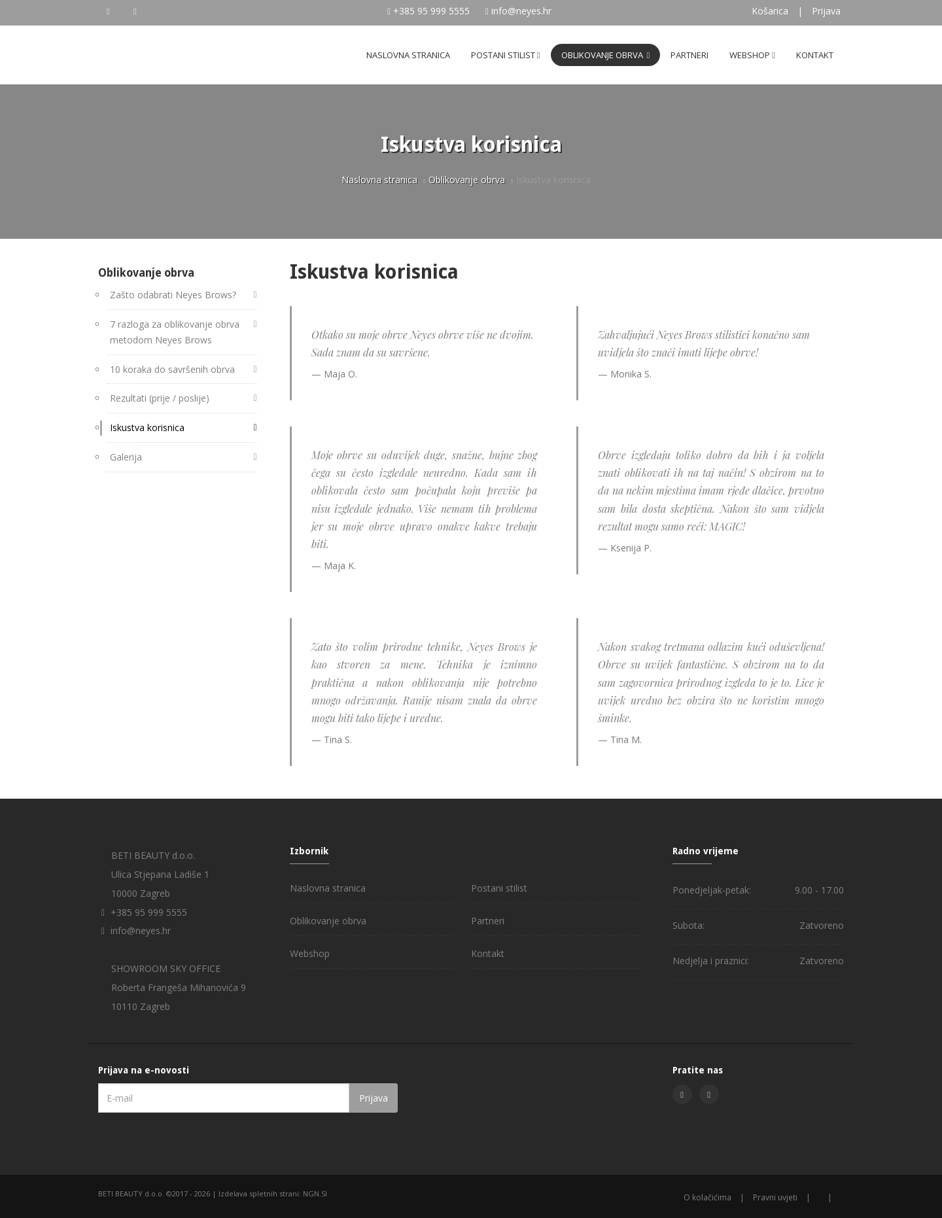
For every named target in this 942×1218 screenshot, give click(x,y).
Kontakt (814, 55)
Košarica (770, 11)
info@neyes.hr (521, 11)
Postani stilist (505, 55)
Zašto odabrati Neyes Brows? (173, 294)
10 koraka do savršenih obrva (172, 369)
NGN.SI (315, 1193)
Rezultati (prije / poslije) (159, 398)
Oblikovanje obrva (605, 55)
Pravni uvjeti (775, 1197)
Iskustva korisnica (147, 427)
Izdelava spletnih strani (258, 1193)
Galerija (126, 457)
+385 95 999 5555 (431, 11)
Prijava (826, 11)
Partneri (689, 55)
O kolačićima (707, 1197)
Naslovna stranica (408, 55)
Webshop (752, 55)
